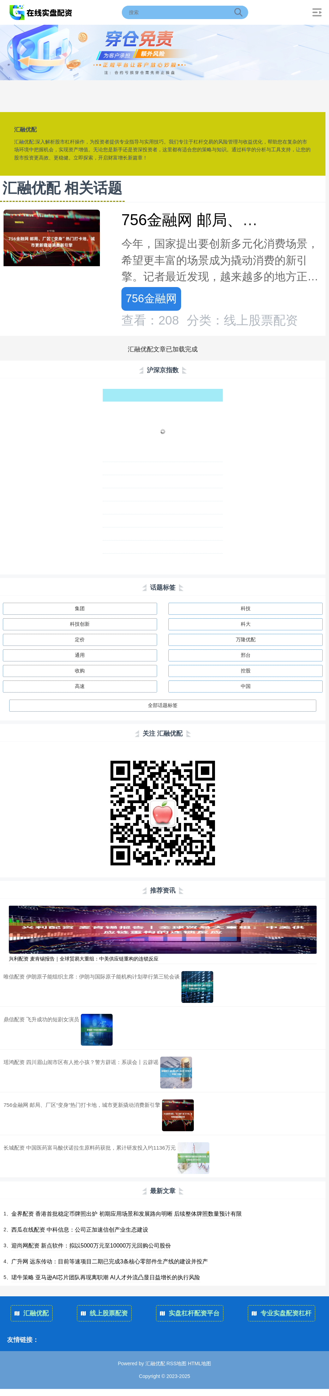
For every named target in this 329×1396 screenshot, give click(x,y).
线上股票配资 (104, 1313)
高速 (80, 686)
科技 (246, 608)
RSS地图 (176, 1363)
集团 (80, 608)
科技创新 (80, 624)
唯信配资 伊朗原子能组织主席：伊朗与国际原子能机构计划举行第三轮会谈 (92, 977)
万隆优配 (246, 639)
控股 (246, 670)
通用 (80, 655)
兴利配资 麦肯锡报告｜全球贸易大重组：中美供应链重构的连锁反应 (83, 959)
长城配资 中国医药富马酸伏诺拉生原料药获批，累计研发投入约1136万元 (90, 1148)
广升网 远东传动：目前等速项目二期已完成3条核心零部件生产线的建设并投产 (109, 1261)
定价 (80, 639)
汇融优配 (31, 1313)
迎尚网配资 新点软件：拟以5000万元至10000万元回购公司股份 (91, 1246)
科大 (246, 624)
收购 (80, 670)
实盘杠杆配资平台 (190, 1313)
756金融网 (151, 298)
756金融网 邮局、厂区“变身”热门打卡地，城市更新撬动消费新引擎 (82, 1105)
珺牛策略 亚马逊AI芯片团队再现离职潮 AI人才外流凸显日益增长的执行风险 (105, 1277)
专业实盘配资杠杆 (281, 1313)
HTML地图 (199, 1363)
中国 (246, 686)
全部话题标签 (163, 705)
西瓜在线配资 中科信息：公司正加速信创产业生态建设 (79, 1230)
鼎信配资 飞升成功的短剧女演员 (41, 1019)
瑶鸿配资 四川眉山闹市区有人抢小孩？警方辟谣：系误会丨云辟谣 (81, 1062)
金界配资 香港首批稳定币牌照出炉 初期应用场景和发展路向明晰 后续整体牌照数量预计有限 (126, 1214)
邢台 (246, 655)
